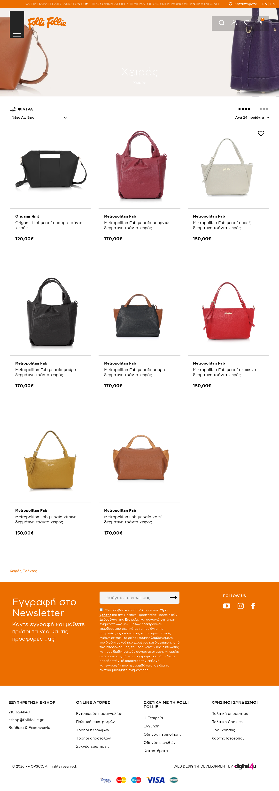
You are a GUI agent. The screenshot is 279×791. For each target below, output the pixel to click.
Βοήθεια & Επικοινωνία (29, 721)
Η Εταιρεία (153, 711)
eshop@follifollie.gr (26, 713)
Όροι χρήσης (223, 723)
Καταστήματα (243, 4)
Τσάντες (30, 564)
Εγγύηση (151, 720)
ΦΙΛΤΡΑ (21, 109)
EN (272, 4)
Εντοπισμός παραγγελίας (99, 707)
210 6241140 (19, 706)
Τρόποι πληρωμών (92, 723)
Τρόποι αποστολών (93, 732)
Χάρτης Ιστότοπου (228, 732)
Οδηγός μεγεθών (160, 736)
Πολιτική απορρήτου (229, 707)
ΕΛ (264, 4)
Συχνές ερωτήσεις (93, 740)
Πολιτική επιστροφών (95, 715)
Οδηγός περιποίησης (163, 728)
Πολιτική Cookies (226, 715)
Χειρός (15, 564)
